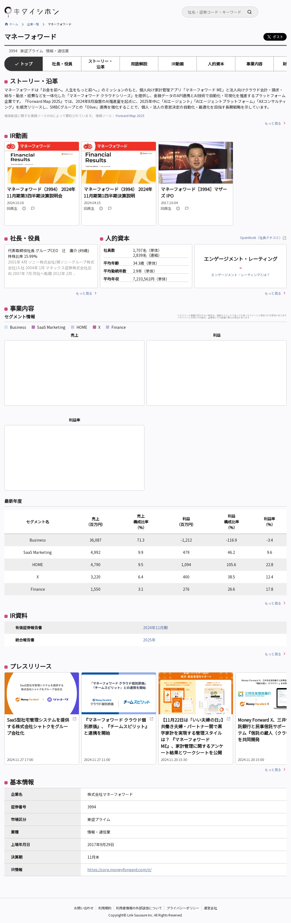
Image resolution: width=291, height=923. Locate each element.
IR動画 (177, 64)
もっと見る (273, 123)
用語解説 (139, 64)
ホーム (13, 24)
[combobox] (220, 12)
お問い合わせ (84, 908)
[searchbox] (222, 12)
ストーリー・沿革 (100, 64)
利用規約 (104, 908)
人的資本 (216, 64)
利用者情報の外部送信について (139, 908)
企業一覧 (33, 24)
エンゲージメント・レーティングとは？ (240, 274)
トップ (26, 64)
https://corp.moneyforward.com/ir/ (119, 869)
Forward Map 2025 (130, 115)
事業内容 (254, 64)
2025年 (149, 640)
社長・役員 (62, 64)
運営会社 (210, 908)
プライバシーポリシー (183, 908)
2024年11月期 (155, 627)
